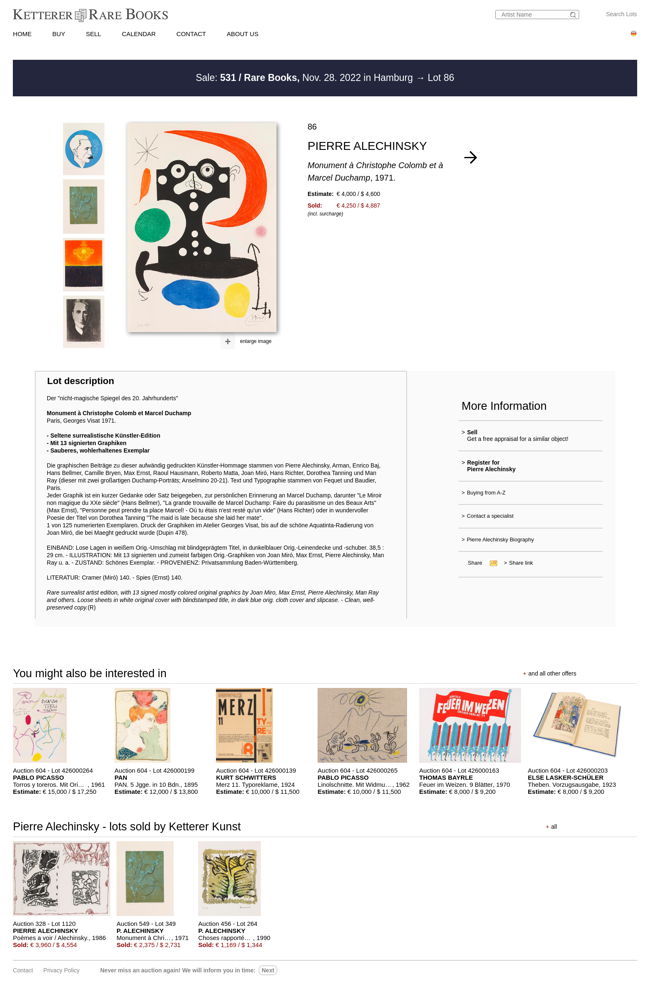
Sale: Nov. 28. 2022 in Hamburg (305, 77)
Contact (23, 970)
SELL (93, 33)
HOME (22, 33)
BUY (58, 33)
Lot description (80, 381)
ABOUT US (242, 33)
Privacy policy (62, 970)
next (268, 970)
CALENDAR (139, 33)
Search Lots (621, 14)
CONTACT (191, 33)
